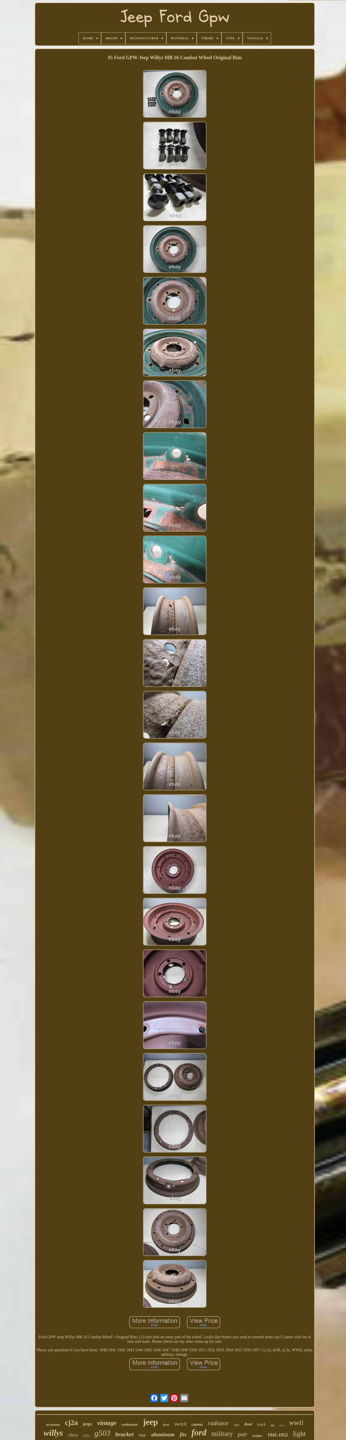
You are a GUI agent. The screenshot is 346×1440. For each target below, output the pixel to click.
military (222, 1434)
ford (198, 1433)
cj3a (86, 1436)
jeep (150, 1422)
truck (261, 1424)
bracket (124, 1434)
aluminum (163, 1434)
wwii (296, 1422)
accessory (53, 1425)
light (299, 1434)
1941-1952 (277, 1435)
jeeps (87, 1424)
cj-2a (281, 1425)
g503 (102, 1433)
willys (53, 1433)
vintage (107, 1423)
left (272, 1425)
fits (183, 1435)
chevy (73, 1435)
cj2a (71, 1423)
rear (142, 1435)
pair (242, 1434)
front (166, 1425)
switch (180, 1424)
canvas (197, 1424)
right (236, 1425)
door (248, 1424)
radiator (218, 1423)
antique (257, 1436)
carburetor (130, 1425)
